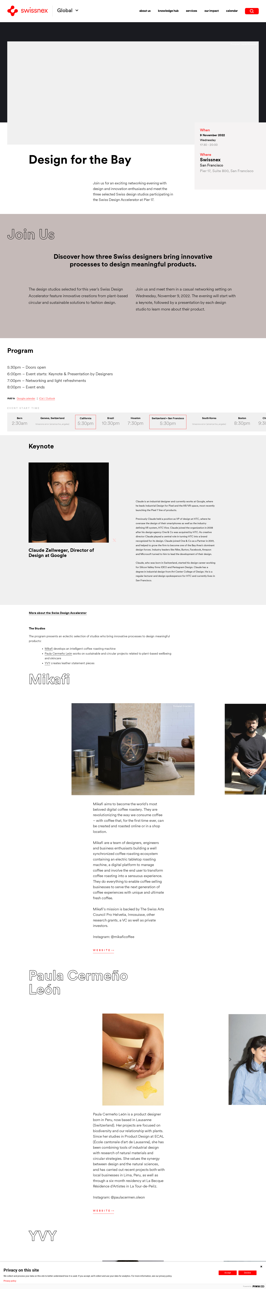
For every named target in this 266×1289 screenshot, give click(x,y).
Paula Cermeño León (58, 653)
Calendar (232, 10)
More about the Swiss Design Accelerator (58, 613)
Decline (247, 1273)
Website (103, 950)
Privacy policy (10, 1281)
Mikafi (49, 648)
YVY (47, 663)
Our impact (211, 10)
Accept (227, 1273)
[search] (252, 10)
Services (191, 10)
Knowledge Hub (168, 10)
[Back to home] (27, 11)
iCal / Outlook (47, 398)
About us (145, 10)
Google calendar (26, 398)
